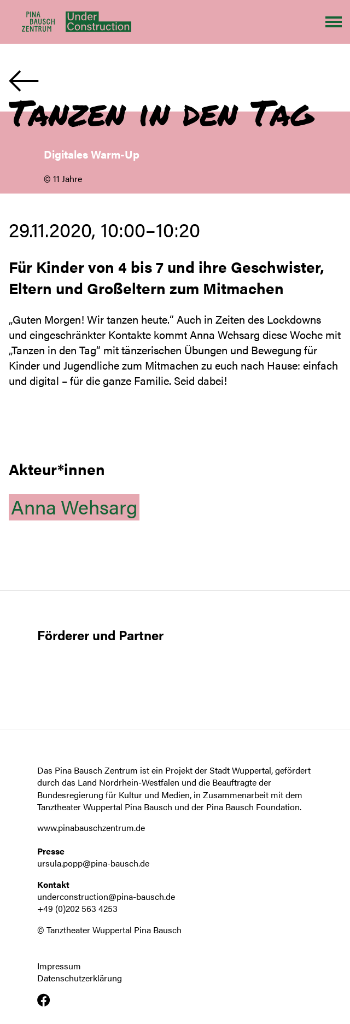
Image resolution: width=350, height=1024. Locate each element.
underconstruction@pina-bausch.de (106, 896)
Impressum (59, 966)
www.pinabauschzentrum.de (91, 827)
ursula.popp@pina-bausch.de (93, 863)
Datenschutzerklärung (79, 978)
